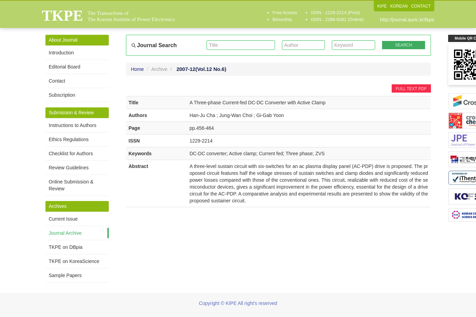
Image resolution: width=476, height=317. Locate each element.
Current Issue (63, 219)
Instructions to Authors (73, 125)
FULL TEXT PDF (411, 88)
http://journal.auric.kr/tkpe (407, 19)
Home (137, 69)
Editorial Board (65, 67)
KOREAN (399, 6)
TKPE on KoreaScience (74, 261)
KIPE (382, 6)
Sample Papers (65, 275)
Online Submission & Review (71, 185)
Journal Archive (65, 233)
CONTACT (421, 6)
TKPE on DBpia (66, 247)
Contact (57, 81)
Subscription (62, 95)
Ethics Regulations (69, 139)
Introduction (61, 52)
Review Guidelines (69, 167)
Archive (159, 69)
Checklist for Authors (71, 153)
